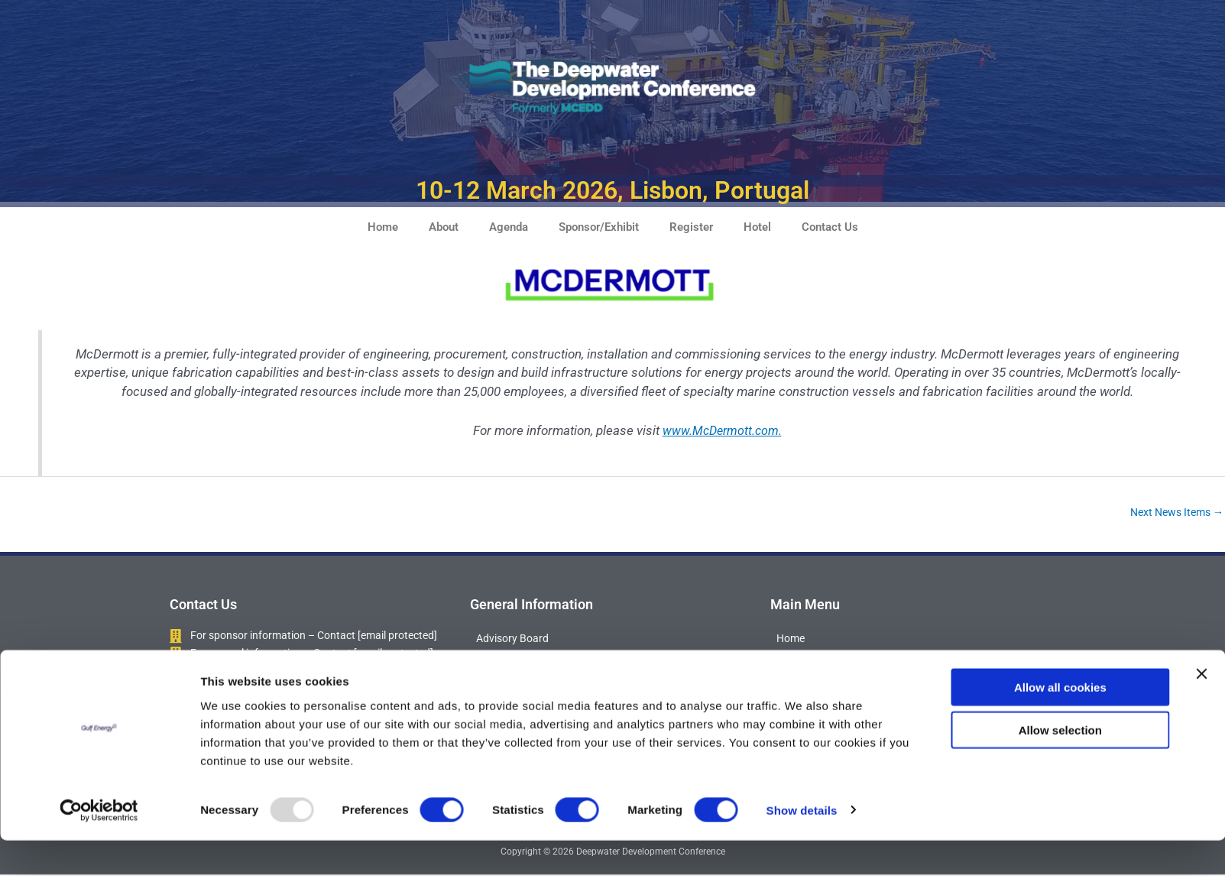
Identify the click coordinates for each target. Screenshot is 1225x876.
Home (383, 227)
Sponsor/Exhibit (599, 227)
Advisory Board (514, 640)
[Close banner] (1201, 709)
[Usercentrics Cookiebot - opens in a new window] (99, 846)
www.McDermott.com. (721, 430)
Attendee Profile (517, 664)
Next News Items (1172, 513)
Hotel (757, 227)
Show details (802, 845)
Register (691, 227)
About (444, 227)
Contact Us (830, 227)
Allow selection (1060, 766)
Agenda (508, 227)
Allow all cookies (1060, 722)
